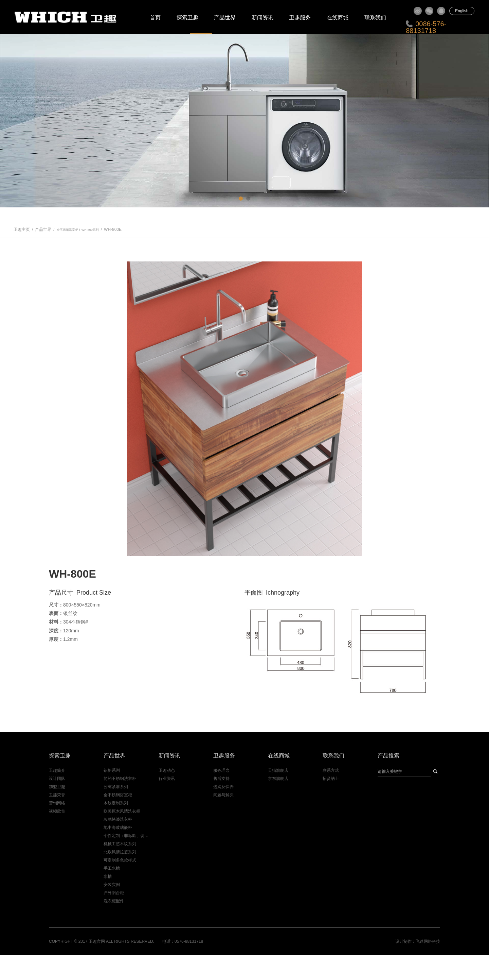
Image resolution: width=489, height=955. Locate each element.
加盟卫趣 (57, 786)
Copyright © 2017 (68, 941)
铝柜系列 (112, 770)
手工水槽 (112, 868)
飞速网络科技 (428, 941)
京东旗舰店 (278, 778)
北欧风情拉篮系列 (120, 852)
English (461, 10)
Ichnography (283, 592)
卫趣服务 (300, 17)
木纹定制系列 (116, 803)
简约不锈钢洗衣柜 (120, 778)
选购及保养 (223, 786)
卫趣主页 (22, 229)
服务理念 (221, 770)
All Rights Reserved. (130, 941)
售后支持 (221, 778)
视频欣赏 (57, 811)
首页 (155, 17)
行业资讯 (167, 778)
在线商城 (337, 17)
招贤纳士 (331, 778)
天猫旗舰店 (278, 770)
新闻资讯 (262, 17)
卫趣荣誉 (57, 794)
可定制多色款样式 (120, 860)
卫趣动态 (167, 770)
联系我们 (375, 17)
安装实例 (112, 884)
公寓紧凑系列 (116, 786)
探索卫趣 (187, 17)
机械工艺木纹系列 (120, 843)
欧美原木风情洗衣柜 (122, 811)
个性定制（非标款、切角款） (127, 835)
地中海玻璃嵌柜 (118, 827)
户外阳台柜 (114, 892)
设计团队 (57, 778)
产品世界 (225, 17)
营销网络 (57, 803)
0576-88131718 (189, 941)
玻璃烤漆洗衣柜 (118, 819)
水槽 (108, 876)
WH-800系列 (90, 230)
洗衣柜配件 (114, 901)
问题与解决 (223, 794)
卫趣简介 (57, 770)
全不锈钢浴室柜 (67, 230)
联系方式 (331, 770)
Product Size (93, 592)
